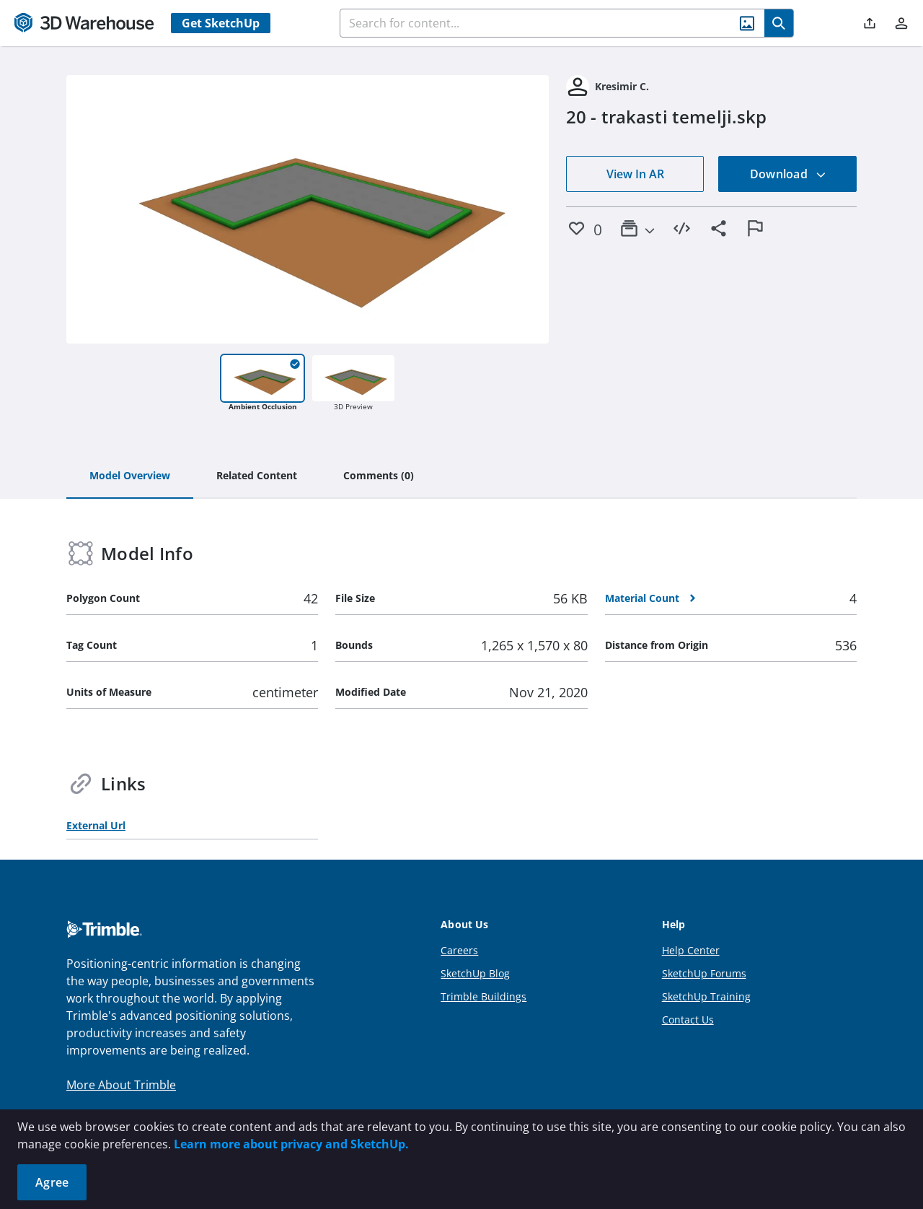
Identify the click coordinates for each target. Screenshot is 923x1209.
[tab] (129, 476)
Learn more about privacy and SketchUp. (291, 1144)
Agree (52, 1182)
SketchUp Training (706, 996)
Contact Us (688, 1019)
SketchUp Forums (704, 973)
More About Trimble (121, 1085)
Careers (459, 950)
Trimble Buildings (483, 996)
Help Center (691, 950)
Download (788, 174)
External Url (95, 825)
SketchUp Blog (475, 973)
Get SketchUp (221, 23)
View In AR (635, 174)
